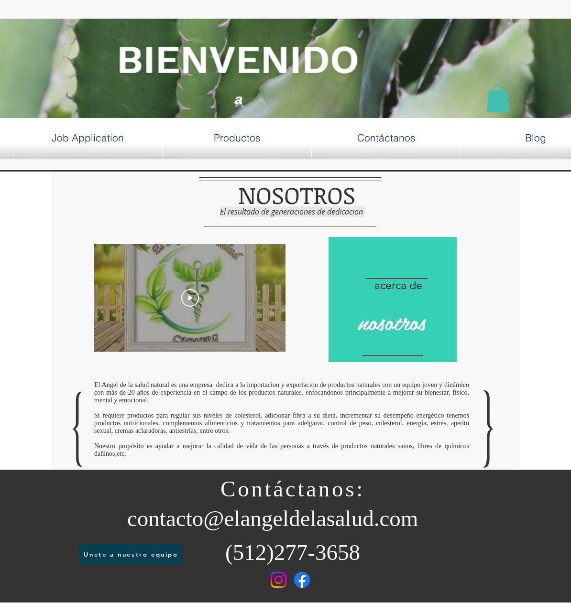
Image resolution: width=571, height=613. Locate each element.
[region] (393, 300)
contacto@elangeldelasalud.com (272, 518)
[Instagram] (278, 580)
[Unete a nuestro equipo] (131, 554)
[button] (498, 98)
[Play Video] (190, 297)
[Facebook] (302, 580)
